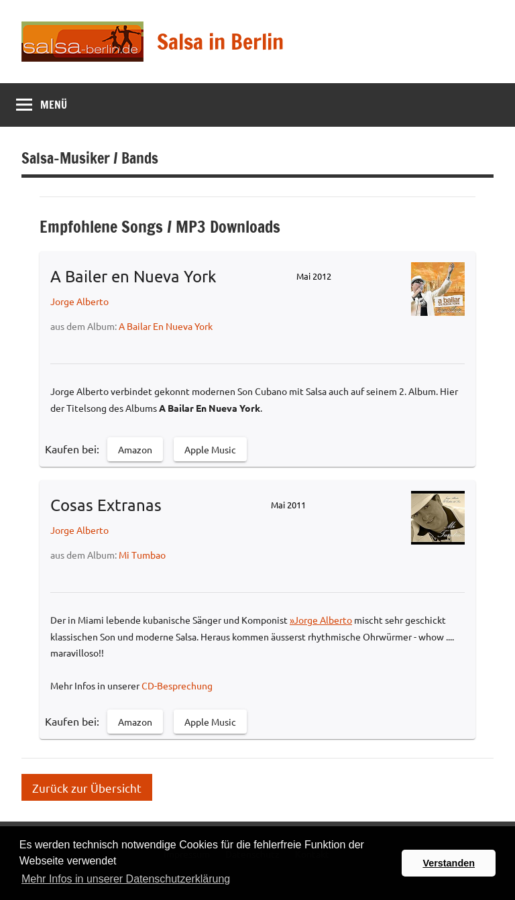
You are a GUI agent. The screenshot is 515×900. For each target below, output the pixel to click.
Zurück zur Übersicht (86, 787)
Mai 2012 (313, 276)
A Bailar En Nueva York (166, 326)
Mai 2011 (288, 504)
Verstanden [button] (448, 863)
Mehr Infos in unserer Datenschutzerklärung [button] (125, 879)
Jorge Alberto (79, 301)
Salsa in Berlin (220, 41)
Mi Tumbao (142, 555)
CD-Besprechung (177, 685)
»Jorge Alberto (321, 620)
